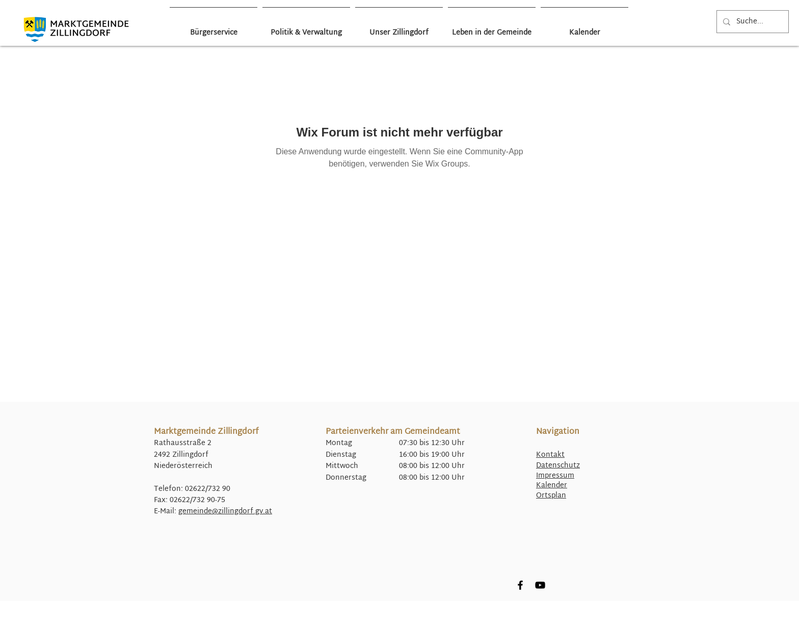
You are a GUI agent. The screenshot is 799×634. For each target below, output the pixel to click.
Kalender (551, 485)
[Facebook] (520, 585)
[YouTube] (540, 585)
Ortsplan (551, 495)
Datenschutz (558, 465)
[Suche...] (751, 22)
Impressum (555, 476)
